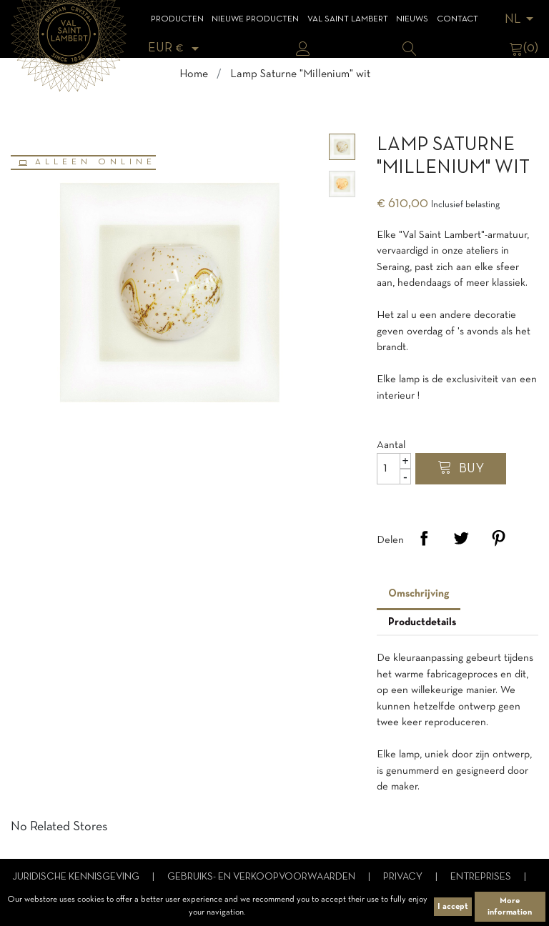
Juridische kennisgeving (77, 877)
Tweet (461, 538)
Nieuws (412, 19)
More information (510, 906)
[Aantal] (394, 468)
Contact (457, 19)
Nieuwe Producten (255, 19)
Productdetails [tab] (422, 622)
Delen (424, 538)
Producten (177, 19)
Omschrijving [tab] (418, 594)
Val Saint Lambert (347, 19)
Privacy (404, 877)
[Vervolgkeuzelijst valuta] (176, 48)
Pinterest (498, 538)
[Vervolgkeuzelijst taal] (521, 19)
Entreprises (481, 877)
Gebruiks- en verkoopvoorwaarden (262, 877)
